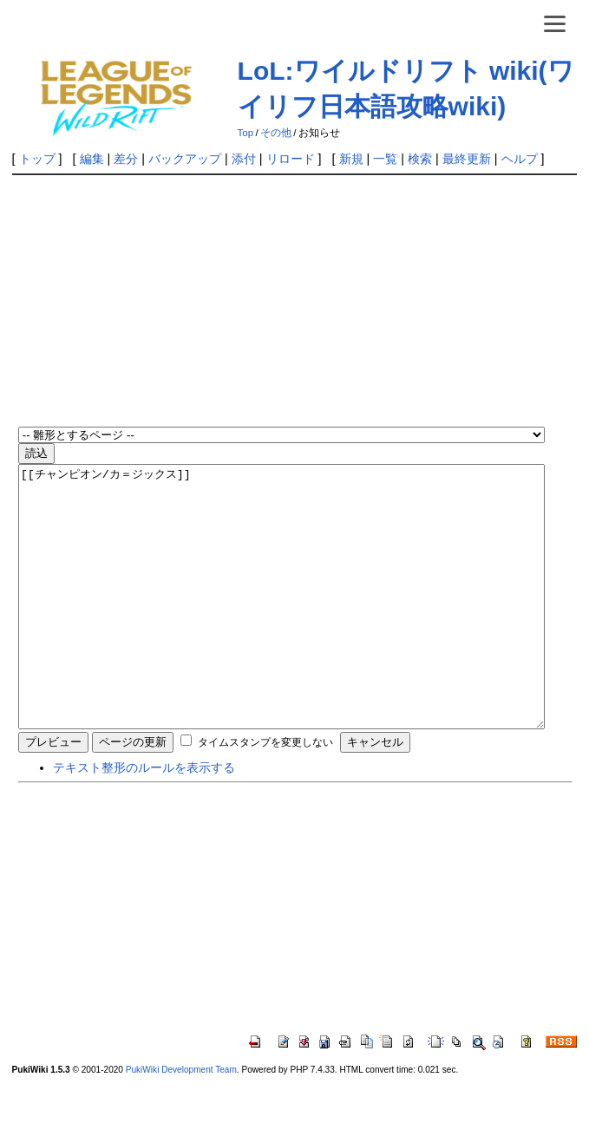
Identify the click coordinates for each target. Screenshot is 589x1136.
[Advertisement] (303, 302)
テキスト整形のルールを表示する (144, 819)
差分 (126, 159)
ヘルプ (519, 159)
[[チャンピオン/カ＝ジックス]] (281, 622)
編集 (92, 159)
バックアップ (184, 159)
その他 (275, 132)
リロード (290, 159)
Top (246, 132)
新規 (351, 159)
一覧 (385, 159)
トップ (37, 159)
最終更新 (466, 159)
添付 (244, 159)
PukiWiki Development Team (181, 1121)
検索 (420, 159)
